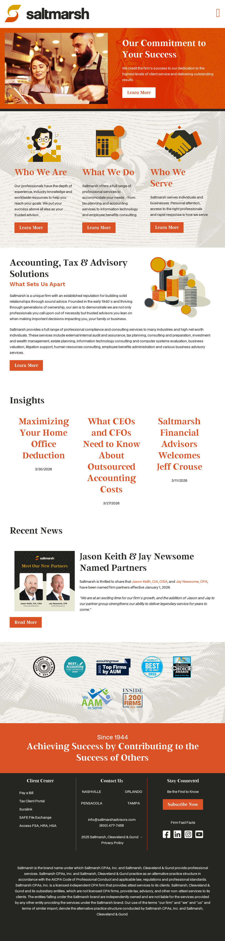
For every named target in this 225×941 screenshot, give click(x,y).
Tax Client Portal (32, 800)
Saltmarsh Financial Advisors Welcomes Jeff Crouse (179, 444)
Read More (25, 622)
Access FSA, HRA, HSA (37, 825)
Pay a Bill (26, 792)
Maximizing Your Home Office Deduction (43, 438)
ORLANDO (133, 791)
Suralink (25, 809)
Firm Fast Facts (183, 822)
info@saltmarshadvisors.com (112, 819)
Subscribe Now (183, 804)
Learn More (139, 93)
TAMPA (134, 803)
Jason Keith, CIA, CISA (149, 581)
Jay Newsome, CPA (191, 581)
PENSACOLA (91, 803)
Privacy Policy (112, 842)
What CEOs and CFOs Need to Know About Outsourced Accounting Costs (111, 455)
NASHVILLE (91, 791)
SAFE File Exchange (35, 817)
